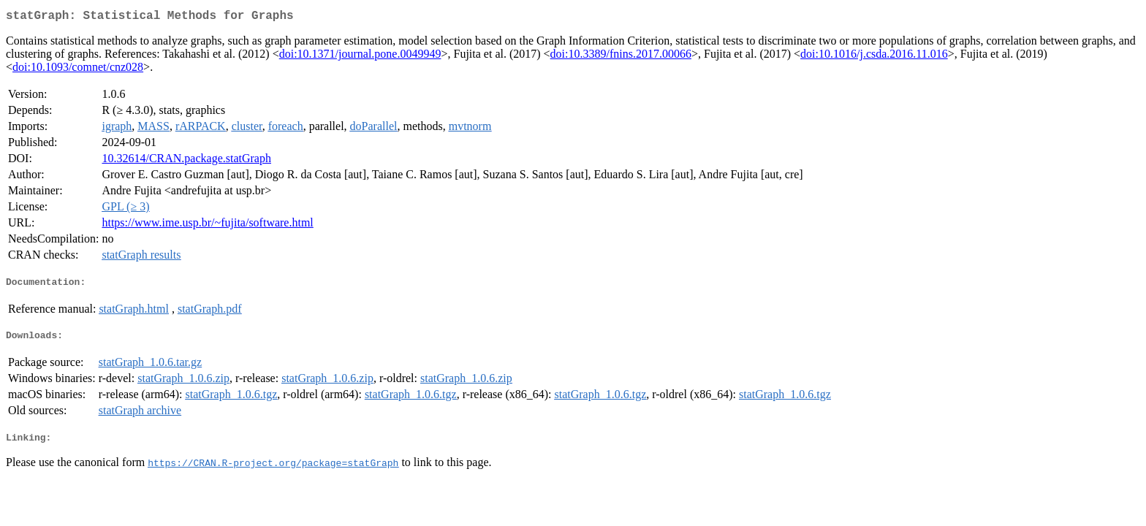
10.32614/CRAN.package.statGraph (186, 161)
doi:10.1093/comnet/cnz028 (77, 70)
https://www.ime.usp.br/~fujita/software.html (207, 225)
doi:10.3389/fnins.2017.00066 (620, 56)
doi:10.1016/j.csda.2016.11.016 (874, 56)
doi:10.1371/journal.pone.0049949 (360, 56)
